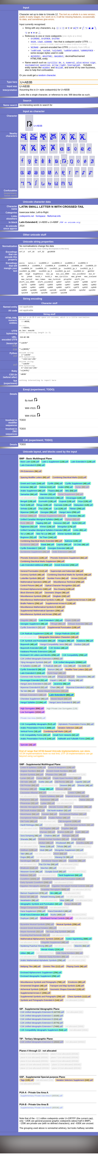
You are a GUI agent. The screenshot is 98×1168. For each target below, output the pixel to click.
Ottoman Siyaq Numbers (50, 965)
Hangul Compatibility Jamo (52, 653)
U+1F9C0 (45, 39)
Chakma (48, 844)
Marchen (45, 876)
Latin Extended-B (28, 473)
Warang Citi (60, 865)
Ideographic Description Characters (55, 645)
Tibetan (72, 517)
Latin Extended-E (57, 703)
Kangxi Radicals (62, 642)
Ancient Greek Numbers (57, 779)
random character (47, 78)
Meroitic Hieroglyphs (29, 815)
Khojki (74, 848)
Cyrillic (51, 492)
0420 (33, 42)
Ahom (56, 862)
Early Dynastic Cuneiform (31, 891)
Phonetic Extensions (29, 566)
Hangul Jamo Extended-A (31, 692)
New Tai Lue (41, 542)
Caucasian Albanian (29, 801)
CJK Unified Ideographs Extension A (36, 667)
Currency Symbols (28, 583)
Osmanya (24, 797)
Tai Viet (23, 699)
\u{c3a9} (57, 51)
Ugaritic (79, 790)
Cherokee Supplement (30, 707)
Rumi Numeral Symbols (75, 833)
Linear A (72, 801)
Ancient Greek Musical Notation (34, 936)
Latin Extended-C (47, 629)
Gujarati (62, 510)
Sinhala (23, 517)
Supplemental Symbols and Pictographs (38, 1005)
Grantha (80, 851)
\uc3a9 (46, 51)
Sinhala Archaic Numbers (50, 848)
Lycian (23, 786)
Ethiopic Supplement (48, 524)
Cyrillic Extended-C (28, 556)
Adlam (23, 961)
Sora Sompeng (27, 844)
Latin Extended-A (78, 470)
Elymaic (43, 840)
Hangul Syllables (27, 711)
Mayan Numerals (28, 940)
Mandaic (44, 503)
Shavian (81, 794)
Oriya (80, 510)
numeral (70, 64)
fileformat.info (54, 218)
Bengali (23, 510)
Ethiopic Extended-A (29, 703)
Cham (53, 696)
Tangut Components (29, 916)
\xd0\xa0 (36, 51)
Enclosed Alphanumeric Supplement (36, 981)
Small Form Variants (62, 743)
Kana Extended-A (56, 919)
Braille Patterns (27, 612)
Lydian (44, 812)
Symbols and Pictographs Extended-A (37, 1008)
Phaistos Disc (52, 783)
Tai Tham (43, 546)
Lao (56, 517)
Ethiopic (24, 524)
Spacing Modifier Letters (31, 486)
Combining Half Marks (54, 740)
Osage (42, 797)
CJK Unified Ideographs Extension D (36, 1027)
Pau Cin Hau (44, 873)
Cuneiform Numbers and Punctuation (59, 887)
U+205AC (35, 39)
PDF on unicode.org (70, 224)
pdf (37, 470)
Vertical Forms (26, 740)
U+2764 (55, 39)
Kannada (59, 513)
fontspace (40, 218)
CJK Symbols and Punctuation (34, 649)
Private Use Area (28, 726)
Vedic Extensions (60, 560)
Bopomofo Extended (29, 656)
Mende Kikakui (47, 958)
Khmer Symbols (65, 542)
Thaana (51, 499)
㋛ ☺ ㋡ (60, 28)
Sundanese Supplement (31, 560)
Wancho (78, 954)
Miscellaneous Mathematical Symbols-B (38, 615)
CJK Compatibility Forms (31, 743)
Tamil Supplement (66, 883)
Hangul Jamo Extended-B (60, 711)
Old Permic (60, 790)
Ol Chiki (77, 553)
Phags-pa (62, 685)
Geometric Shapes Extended (63, 998)
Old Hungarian (65, 830)
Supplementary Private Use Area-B (36, 1116)
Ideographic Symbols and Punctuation (37, 912)
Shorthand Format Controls (53, 926)
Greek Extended (62, 573)
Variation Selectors (66, 736)
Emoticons (73, 990)
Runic (23, 531)
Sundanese (25, 553)
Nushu (54, 923)
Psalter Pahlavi (55, 826)
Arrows (74, 587)
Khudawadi (61, 851)
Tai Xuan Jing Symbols (56, 940)
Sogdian (65, 837)
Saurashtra (82, 685)
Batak (43, 553)
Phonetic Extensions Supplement (65, 566)
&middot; (59, 57)
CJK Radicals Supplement (32, 642)
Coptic (68, 629)
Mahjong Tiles (26, 975)
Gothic (42, 790)
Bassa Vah (25, 905)
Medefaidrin (25, 909)
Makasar (24, 883)
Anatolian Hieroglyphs (51, 898)
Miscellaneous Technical (64, 590)
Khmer (43, 535)
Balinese (69, 549)
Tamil (22, 513)
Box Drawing (60, 597)
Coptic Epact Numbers (63, 786)
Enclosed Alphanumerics (31, 597)
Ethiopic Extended (76, 632)
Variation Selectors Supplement (70, 1088)
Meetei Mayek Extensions (49, 699)
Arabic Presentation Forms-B (33, 747)
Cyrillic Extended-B (28, 678)
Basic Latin (25, 470)
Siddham (24, 858)
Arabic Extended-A (47, 506)
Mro (52, 901)
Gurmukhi (43, 510)
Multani (42, 851)
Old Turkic (25, 830)
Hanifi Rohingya (27, 833)
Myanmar (24, 520)
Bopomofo (25, 653)
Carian (40, 786)
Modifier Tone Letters (75, 678)
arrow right (59, 67)
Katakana (81, 649)
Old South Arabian (28, 819)
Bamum (51, 678)
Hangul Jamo (65, 520)
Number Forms (54, 587)
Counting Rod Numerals (31, 943)
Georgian (45, 520)
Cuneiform (25, 887)
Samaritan (25, 503)
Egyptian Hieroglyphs (29, 894)
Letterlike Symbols (28, 587)
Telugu (40, 513)
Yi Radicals (49, 674)
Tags (22, 1088)
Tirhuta (60, 855)
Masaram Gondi (27, 880)
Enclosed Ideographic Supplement (35, 984)
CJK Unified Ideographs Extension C (36, 1024)
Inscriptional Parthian (69, 822)
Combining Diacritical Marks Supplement (38, 570)
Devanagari (71, 506)
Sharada (24, 848)
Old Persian (25, 794)
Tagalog (39, 531)
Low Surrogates (27, 720)
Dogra (23, 865)
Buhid (75, 531)
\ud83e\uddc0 (71, 51)
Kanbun (78, 653)
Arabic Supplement (28, 499)
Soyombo (73, 869)
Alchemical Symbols (29, 998)
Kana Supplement (28, 919)
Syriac (78, 495)
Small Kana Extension (30, 923)
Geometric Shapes (53, 601)
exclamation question (37, 67)
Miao (62, 909)
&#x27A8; (48, 57)
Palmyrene (25, 808)
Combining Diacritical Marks (65, 486)
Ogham (68, 528)
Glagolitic (24, 629)
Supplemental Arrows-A (76, 608)
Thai (41, 517)
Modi (42, 858)
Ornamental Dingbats (29, 994)
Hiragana (62, 649)
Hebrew (43, 495)
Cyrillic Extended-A (28, 636)
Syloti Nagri (53, 681)
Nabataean (45, 808)
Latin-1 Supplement (50, 470)
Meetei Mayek (57, 707)
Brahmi (61, 840)
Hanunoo (58, 531)
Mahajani (66, 844)
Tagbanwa (25, 535)
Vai (79, 674)
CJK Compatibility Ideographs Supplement (39, 1038)
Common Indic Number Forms (33, 685)
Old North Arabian (55, 819)
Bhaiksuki (24, 876)
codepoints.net (26, 218)
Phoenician (25, 812)
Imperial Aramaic (73, 804)
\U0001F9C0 (86, 51)
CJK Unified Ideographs (64, 671)
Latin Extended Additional (31, 573)
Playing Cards (73, 975)
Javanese (58, 692)
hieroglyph (74, 67)
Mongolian (62, 535)
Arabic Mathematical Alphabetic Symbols (38, 969)
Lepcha (60, 553)
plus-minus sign (86, 64)
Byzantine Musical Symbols (32, 933)
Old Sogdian (45, 837)
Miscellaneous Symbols (30, 604)
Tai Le (23, 542)
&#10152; (36, 57)
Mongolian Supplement (65, 858)
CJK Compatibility (70, 663)
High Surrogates (27, 717)
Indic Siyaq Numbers (65, 961)
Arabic (61, 495)
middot (46, 70)
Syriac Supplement (66, 503)
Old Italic (24, 790)
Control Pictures (27, 594)
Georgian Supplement (30, 632)
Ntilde (59, 70)
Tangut (68, 912)
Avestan (45, 822)
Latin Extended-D (28, 681)
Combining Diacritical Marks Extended (37, 549)
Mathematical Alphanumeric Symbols (36, 947)
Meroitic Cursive (56, 815)
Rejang (72, 689)
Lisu (66, 674)
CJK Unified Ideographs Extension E (36, 1031)
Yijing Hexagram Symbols (31, 671)
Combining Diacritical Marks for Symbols (65, 583)
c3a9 (40, 42)
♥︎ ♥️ (33, 33)
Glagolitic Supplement (51, 951)
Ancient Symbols (27, 783)
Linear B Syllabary (28, 776)
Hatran (83, 808)
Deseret (63, 794)
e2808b (48, 42)
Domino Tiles (49, 975)
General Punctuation (29, 579)
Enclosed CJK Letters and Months (35, 663)
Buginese (24, 546)
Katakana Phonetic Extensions (34, 660)
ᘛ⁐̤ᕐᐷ (76, 28)
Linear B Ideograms (57, 776)
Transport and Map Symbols (62, 994)
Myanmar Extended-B (30, 696)
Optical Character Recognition (58, 594)
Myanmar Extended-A (76, 696)
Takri (22, 862)
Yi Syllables (25, 674)
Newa (42, 855)
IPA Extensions (27, 479)
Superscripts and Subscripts (62, 579)
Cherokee (72, 524)
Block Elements (27, 601)
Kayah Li (54, 689)
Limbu (76, 538)
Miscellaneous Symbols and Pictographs (38, 990)
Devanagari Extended (30, 689)
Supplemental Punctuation (59, 636)
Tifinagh (54, 632)
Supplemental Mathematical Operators (37, 619)
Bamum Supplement (29, 901)
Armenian (24, 495)
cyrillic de (54, 64)
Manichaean (25, 822)
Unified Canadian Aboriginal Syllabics (37, 528)
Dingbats (57, 604)
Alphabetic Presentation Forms (72, 732)
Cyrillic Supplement (74, 492)
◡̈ (39, 33)
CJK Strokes (54, 656)
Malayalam (79, 513)
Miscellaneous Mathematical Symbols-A (38, 608)
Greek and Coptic (28, 492)
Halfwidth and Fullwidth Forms (71, 747)
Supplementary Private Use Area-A (35, 1104)
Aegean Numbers (28, 779)
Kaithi (78, 840)
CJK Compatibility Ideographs (33, 732)
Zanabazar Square (50, 869)
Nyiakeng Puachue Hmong (32, 954)
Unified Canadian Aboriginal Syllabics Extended (41, 538)
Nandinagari (25, 869)
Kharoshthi (79, 815)
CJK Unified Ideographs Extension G (36, 1050)
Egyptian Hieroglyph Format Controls (68, 894)
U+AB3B (38, 128)
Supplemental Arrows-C (31, 1001)
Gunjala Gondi (51, 880)
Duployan (24, 926)
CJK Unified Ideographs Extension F (36, 1035)
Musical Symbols (64, 933)
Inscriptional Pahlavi (29, 826)
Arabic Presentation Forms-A (33, 736)
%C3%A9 (34, 48)
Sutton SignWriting (74, 947)
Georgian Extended (56, 556)
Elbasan (59, 797)
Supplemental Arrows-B (56, 612)
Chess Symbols (75, 1005)
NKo (67, 499)
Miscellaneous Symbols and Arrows (36, 622)
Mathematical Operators (31, 590)
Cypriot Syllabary (47, 804)
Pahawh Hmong (48, 905)
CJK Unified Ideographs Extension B (36, 1020)
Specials (24, 753)
